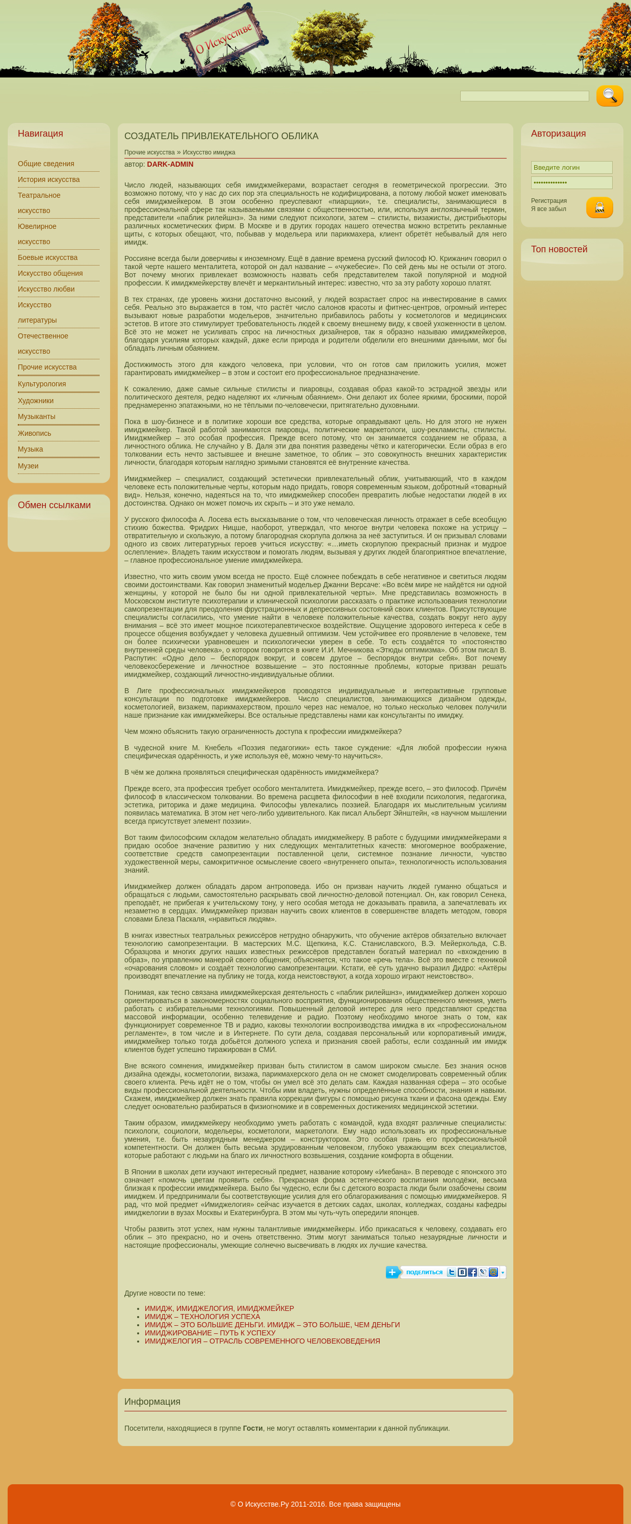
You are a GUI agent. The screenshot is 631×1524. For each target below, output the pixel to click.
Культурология (42, 384)
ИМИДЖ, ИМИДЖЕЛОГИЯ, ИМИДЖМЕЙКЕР (219, 1308)
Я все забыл (548, 209)
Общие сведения (46, 164)
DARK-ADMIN (170, 164)
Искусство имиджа (209, 152)
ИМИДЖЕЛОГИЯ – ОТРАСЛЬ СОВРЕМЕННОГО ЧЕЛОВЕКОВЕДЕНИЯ (262, 1341)
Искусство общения (50, 273)
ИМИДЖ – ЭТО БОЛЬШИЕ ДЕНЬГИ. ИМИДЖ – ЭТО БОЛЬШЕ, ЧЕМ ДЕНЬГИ (272, 1325)
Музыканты (37, 416)
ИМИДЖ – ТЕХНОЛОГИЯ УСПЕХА (202, 1316)
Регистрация (549, 200)
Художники (36, 401)
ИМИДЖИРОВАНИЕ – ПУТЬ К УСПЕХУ (210, 1333)
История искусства (49, 179)
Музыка (30, 449)
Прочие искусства (47, 367)
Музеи (28, 466)
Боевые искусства (47, 257)
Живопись (34, 433)
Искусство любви (46, 289)
